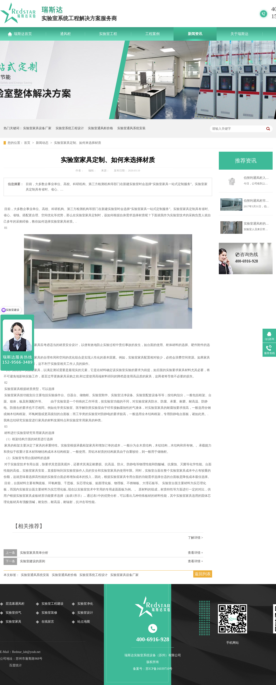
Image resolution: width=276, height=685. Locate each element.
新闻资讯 (195, 34)
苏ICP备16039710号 (159, 668)
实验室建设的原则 (32, 561)
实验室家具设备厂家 (37, 128)
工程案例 (152, 34)
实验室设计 (85, 612)
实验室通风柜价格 (100, 128)
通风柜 (65, 34)
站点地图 (83, 621)
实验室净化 (85, 603)
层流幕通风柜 (15, 603)
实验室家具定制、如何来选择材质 (77, 142)
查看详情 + (195, 552)
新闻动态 (42, 142)
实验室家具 (13, 621)
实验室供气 (13, 612)
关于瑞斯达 (239, 34)
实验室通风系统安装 (131, 128)
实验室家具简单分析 (34, 552)
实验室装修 (49, 612)
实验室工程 (108, 34)
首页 (27, 142)
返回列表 (203, 574)
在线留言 (47, 621)
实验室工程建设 (52, 603)
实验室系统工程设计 (70, 128)
